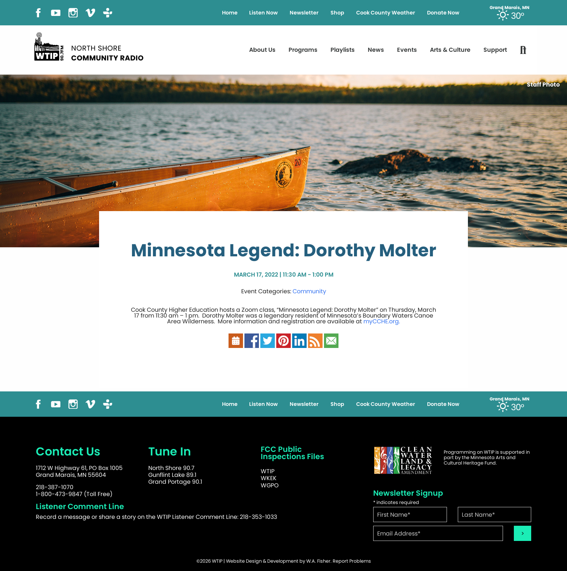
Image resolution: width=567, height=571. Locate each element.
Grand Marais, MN (509, 7)
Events (407, 50)
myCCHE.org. (381, 321)
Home (230, 12)
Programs (303, 50)
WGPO (270, 485)
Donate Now (443, 12)
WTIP (267, 471)
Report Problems (352, 561)
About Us (262, 50)
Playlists (343, 50)
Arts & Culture (450, 50)
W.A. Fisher (318, 561)
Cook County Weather (385, 12)
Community (309, 291)
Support (495, 50)
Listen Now (263, 12)
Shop (337, 12)
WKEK (269, 478)
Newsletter (304, 12)
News (376, 50)
